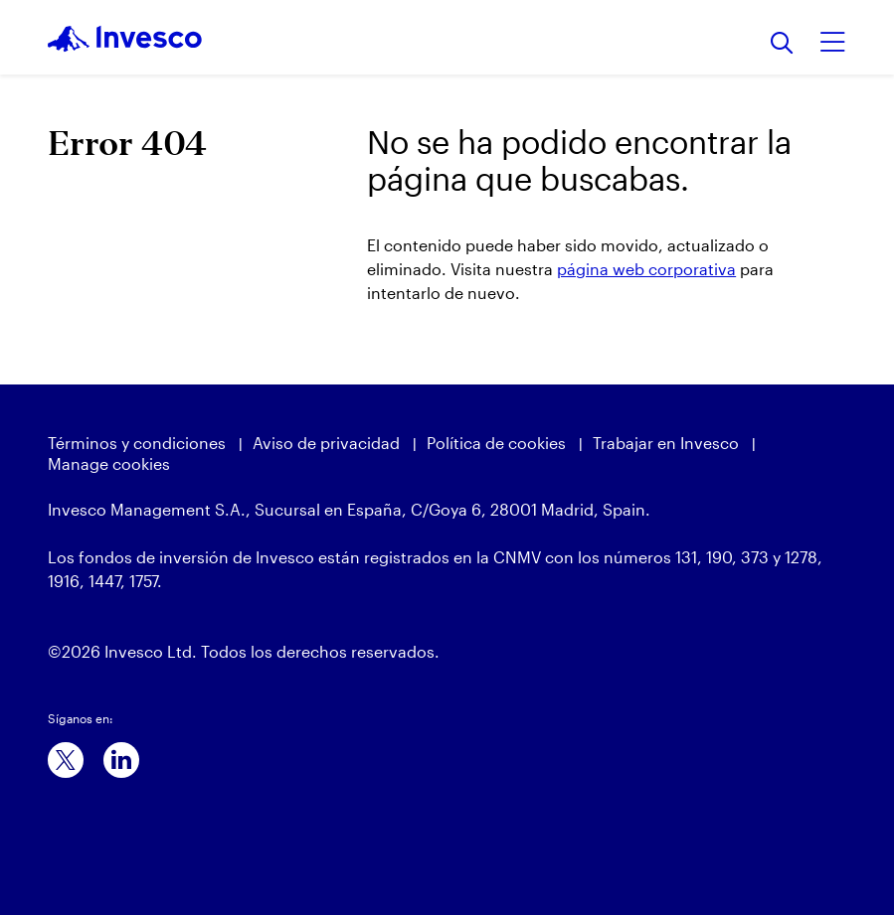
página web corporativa (646, 268)
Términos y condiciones (137, 442)
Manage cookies (109, 463)
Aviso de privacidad (326, 442)
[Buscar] (782, 44)
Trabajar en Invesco (666, 442)
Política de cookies (496, 442)
